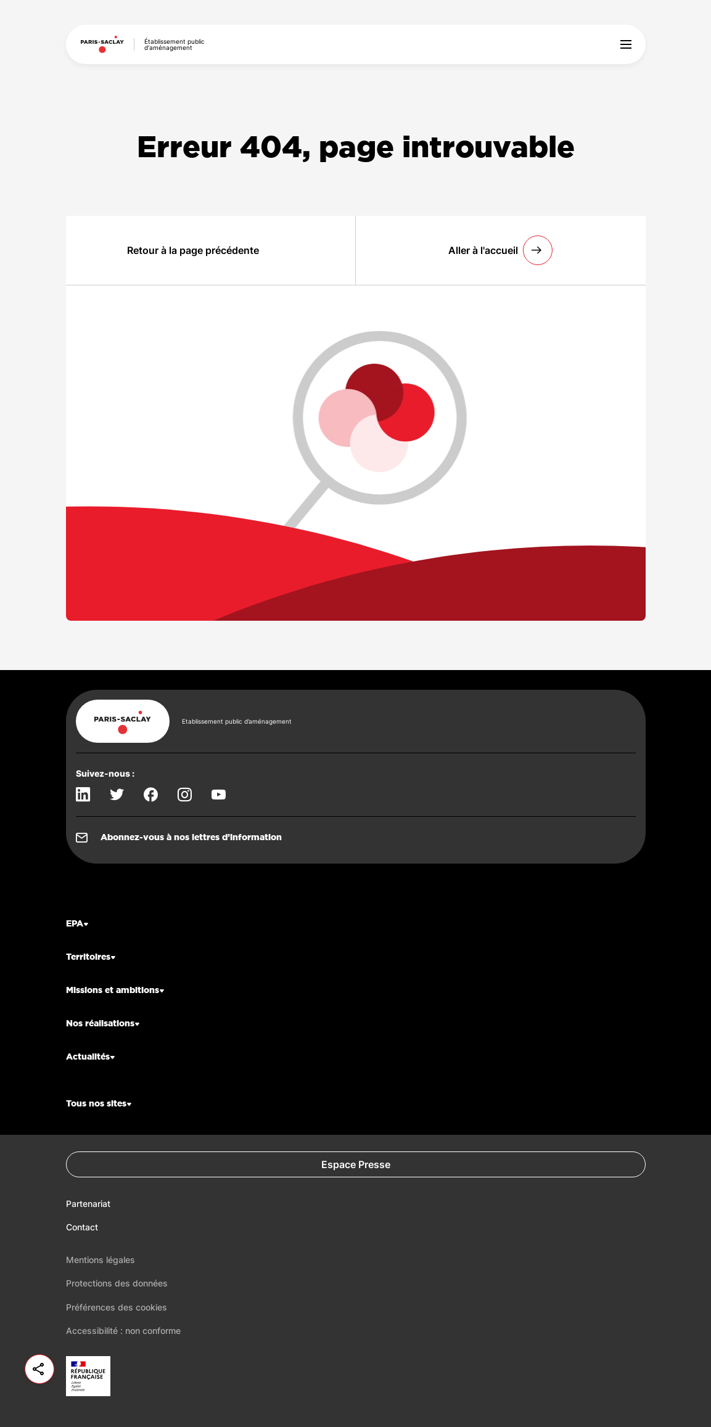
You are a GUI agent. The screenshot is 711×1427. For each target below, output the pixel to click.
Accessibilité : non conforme (123, 1330)
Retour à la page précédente (193, 250)
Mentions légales (100, 1259)
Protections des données (117, 1283)
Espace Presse (355, 1164)
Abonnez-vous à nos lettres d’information (191, 837)
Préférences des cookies (116, 1307)
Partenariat (88, 1203)
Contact (82, 1227)
